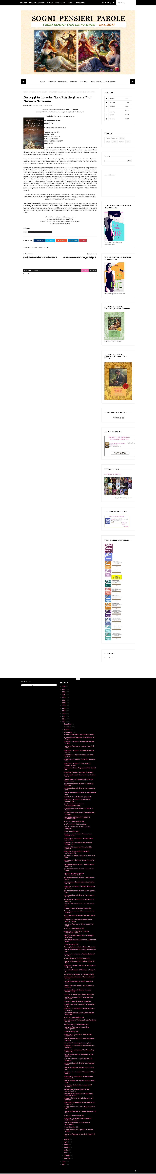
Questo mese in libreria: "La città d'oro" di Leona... (79, 901)
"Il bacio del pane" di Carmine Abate (76, 959)
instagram (116, 107)
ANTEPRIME (51, 82)
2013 (64, 722)
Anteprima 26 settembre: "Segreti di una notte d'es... (78, 839)
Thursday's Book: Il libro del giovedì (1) (77, 1002)
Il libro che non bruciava (117, 444)
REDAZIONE (84, 82)
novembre (68, 727)
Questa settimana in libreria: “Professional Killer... (79, 1064)
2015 (64, 717)
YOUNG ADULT (61, 3)
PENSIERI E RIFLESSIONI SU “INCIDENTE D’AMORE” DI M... (77, 818)
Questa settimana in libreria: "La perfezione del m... (79, 776)
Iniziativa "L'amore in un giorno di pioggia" (79, 995)
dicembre (67, 724)
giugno (66, 1145)
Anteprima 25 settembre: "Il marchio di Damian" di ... (78, 844)
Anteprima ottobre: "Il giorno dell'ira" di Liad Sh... (80, 769)
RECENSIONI (62, 82)
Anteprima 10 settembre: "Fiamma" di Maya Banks (79, 1073)
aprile (66, 1150)
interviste (121, 142)
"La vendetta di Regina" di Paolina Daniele (79, 975)
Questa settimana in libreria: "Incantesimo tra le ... (79, 896)
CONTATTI (73, 82)
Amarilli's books (112, 474)
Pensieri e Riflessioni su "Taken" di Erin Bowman (78, 848)
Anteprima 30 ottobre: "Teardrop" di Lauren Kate (79, 760)
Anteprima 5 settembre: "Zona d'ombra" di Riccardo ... (79, 1103)
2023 (64, 695)
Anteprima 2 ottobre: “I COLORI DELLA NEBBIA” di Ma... (77, 765)
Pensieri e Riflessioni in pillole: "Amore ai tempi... (78, 982)
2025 (64, 690)
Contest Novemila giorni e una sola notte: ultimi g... (79, 987)
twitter (116, 115)
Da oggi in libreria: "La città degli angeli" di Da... (79, 1108)
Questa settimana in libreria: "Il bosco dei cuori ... (79, 870)
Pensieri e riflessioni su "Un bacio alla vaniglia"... (77, 828)
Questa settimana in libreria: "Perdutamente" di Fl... (74, 805)
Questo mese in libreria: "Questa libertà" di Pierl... (79, 857)
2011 (64, 1165)
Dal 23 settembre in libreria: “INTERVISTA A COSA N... (79, 814)
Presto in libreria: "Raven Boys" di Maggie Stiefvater (78, 937)
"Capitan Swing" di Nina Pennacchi (76, 1025)
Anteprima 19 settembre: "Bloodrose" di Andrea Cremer (78, 921)
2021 (64, 700)
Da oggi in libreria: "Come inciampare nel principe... (78, 1099)
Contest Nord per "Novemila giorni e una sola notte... (78, 780)
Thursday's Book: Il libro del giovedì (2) (77, 909)
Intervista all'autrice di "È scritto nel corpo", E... (79, 971)
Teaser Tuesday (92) (71, 1032)
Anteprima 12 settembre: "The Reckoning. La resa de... (79, 1051)
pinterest (116, 111)
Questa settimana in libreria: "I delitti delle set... (79, 879)
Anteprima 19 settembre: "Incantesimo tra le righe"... (79, 1010)
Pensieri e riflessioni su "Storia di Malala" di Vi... (79, 1135)
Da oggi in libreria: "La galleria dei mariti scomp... (78, 1131)
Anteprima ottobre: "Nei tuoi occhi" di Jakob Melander (79, 967)
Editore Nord (53, 92)
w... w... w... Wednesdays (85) (74, 1116)
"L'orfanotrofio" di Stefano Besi (75, 824)
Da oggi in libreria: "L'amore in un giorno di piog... (79, 1005)
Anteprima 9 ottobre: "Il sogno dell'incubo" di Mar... (79, 743)
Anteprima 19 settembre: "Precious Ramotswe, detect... (76, 932)
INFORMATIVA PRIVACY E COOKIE (103, 82)
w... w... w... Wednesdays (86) (74, 1018)
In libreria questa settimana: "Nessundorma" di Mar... (74, 874)
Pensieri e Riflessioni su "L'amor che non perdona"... (78, 998)
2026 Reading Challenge (116, 516)
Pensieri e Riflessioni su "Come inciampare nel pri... (79, 1040)
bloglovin (116, 99)
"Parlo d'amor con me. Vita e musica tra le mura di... (79, 912)
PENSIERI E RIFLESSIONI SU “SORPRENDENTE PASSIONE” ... (79, 1014)
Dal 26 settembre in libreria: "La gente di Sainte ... (78, 809)
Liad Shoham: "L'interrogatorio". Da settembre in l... (76, 1090)
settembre (68, 733)
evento (108, 142)
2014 (64, 719)
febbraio (67, 1156)
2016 (64, 714)
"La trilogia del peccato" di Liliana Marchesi (79, 947)
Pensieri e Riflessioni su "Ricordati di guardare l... (77, 1124)
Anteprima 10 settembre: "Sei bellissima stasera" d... (78, 1077)
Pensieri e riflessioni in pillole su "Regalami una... (79, 1082)
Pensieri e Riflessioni (111, 139)
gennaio (67, 1159)
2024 (64, 692)
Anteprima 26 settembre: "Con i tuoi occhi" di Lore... (79, 978)
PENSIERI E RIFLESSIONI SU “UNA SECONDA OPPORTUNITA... (78, 1095)
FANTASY (51, 3)
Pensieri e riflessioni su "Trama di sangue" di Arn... (80, 1112)
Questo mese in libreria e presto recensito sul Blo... (79, 883)
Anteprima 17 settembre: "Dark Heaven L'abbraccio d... (78, 1035)
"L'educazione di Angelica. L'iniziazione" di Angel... (79, 738)
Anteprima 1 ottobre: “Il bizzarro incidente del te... (79, 751)
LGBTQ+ (71, 3)
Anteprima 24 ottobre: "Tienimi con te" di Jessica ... (78, 756)
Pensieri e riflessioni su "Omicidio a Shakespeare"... (76, 1028)
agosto (66, 1139)
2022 (64, 698)
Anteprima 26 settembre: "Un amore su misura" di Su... (78, 835)
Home (25, 92)
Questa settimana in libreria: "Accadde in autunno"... (78, 785)
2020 (64, 703)
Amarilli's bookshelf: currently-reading (119, 438)
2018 (64, 709)
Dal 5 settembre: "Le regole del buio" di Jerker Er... (78, 1060)
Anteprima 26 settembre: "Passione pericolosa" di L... (76, 852)
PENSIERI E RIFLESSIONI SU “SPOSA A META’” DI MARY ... (80, 941)
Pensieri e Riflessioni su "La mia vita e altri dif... (79, 905)
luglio (66, 1142)
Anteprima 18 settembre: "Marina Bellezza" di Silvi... (79, 955)
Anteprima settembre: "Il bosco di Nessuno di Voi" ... (79, 887)
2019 (64, 706)
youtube (116, 119)
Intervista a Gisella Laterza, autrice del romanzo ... (78, 1086)
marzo (66, 1153)
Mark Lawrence (114, 445)
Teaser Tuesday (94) (71, 832)
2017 (64, 711)
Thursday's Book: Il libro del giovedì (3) (77, 797)
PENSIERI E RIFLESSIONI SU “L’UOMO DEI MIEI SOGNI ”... (79, 866)
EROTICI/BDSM (81, 3)
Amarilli (113, 519)
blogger (83, 270)
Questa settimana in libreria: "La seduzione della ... (79, 789)
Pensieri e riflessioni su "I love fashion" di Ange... (78, 925)
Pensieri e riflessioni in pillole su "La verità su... (79, 1068)
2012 (64, 1162)
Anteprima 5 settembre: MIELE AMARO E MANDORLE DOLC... (78, 1119)
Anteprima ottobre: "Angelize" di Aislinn (78, 773)
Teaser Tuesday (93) (71, 945)
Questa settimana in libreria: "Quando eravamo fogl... (77, 991)
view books (126, 526)
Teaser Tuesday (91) (71, 1127)
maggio (67, 1148)
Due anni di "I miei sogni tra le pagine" (77, 1043)
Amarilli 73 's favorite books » (123, 498)
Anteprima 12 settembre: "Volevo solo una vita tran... (79, 1047)
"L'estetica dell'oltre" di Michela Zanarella (79, 735)
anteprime (31, 92)
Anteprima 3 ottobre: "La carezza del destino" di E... (77, 801)
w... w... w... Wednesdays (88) (74, 822)
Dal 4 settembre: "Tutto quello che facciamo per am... (80, 1021)
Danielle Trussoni (41, 92)
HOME (42, 82)
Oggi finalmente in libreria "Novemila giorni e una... (79, 916)
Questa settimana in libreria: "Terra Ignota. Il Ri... (79, 892)
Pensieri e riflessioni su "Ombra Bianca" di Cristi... (79, 747)
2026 (64, 687)
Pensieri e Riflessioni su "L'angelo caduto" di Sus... (80, 951)
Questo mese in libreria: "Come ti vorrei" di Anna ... (79, 861)
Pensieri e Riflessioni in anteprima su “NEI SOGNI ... (78, 1055)
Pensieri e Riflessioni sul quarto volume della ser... (80, 794)
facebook (91, 270)
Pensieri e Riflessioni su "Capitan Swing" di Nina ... (79, 962)
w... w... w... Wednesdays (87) (74, 929)
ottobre (67, 730)
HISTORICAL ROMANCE (37, 3)
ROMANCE (24, 3)
